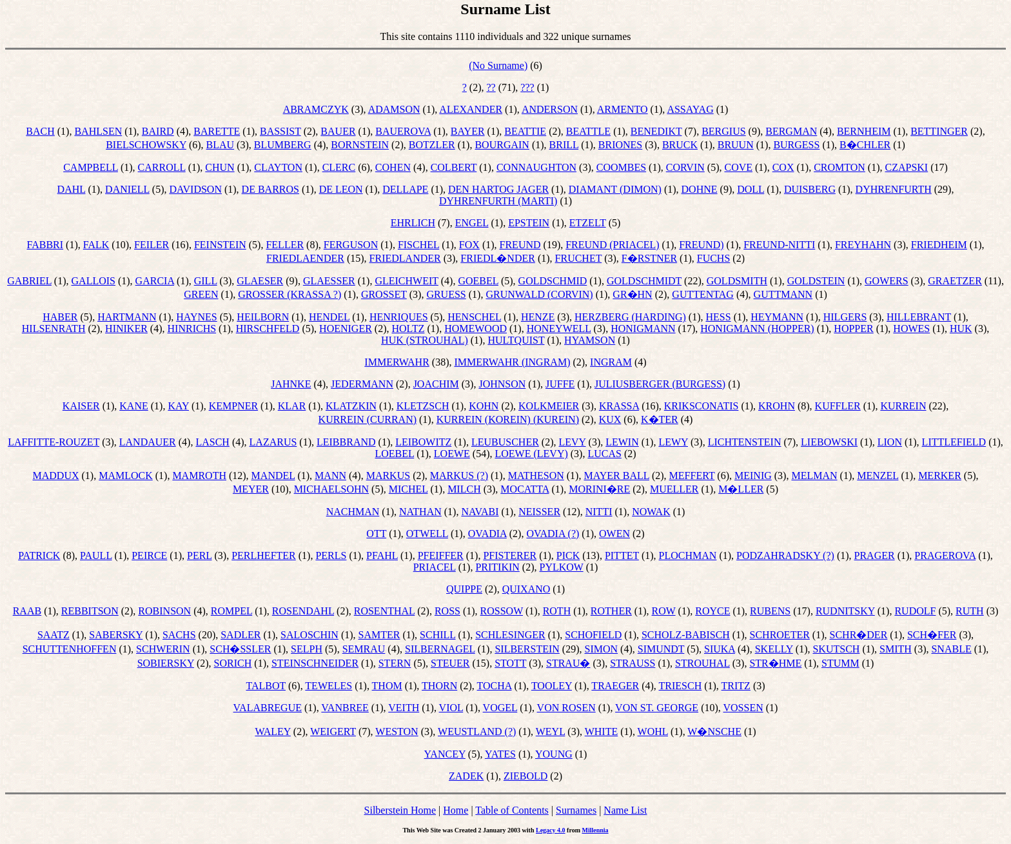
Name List (625, 810)
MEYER (251, 489)
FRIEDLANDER (405, 258)
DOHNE (700, 189)
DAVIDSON (195, 189)
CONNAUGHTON (536, 167)
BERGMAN (791, 131)
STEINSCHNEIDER (314, 663)
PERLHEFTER (263, 555)
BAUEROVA (403, 131)
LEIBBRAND (346, 442)
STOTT (510, 663)
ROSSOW (501, 610)
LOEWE (452, 453)
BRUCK (680, 144)
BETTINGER (939, 131)
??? (527, 87)
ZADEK (466, 775)
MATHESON (536, 475)
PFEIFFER (441, 555)
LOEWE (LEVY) (531, 453)
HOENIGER (345, 328)
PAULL (96, 555)
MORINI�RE (599, 489)
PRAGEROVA (945, 555)
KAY (178, 405)
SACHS (179, 634)
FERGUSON (351, 244)
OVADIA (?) (552, 533)
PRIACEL (434, 567)
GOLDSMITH (737, 280)
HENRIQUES (398, 316)
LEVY (572, 442)
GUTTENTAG (703, 294)
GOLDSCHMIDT (644, 280)
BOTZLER (432, 144)
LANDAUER (147, 442)
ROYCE (712, 610)
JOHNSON (501, 383)
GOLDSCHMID (552, 280)
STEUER (450, 663)
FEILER (151, 244)
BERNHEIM (864, 131)
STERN (394, 663)
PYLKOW (562, 567)
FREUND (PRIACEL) (612, 244)
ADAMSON (394, 109)
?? (490, 87)
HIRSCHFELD (268, 328)
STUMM (840, 663)
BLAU (220, 144)
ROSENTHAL (384, 610)
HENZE (538, 316)
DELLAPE (405, 189)
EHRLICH (413, 222)
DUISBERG (810, 189)
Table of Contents (512, 810)
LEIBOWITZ (423, 442)
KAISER (81, 405)
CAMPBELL (90, 167)
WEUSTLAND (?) (477, 731)
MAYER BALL (616, 475)
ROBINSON (164, 610)
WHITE (601, 731)
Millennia (595, 830)
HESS (718, 316)
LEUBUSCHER (505, 442)
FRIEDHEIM (939, 244)
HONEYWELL (559, 328)
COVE (738, 167)
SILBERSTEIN (527, 648)
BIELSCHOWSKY (146, 144)
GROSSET (384, 294)
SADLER (240, 634)
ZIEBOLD (525, 775)
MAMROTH (199, 475)
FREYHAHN (863, 244)
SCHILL (437, 634)
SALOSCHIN (309, 634)
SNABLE (951, 648)
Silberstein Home (400, 810)
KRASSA (619, 405)
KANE (133, 405)
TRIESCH (680, 685)
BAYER (468, 131)
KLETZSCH (423, 405)
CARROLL (162, 167)
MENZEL (877, 475)
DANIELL (127, 189)
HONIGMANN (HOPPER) (757, 328)
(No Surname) (498, 65)
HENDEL (329, 316)
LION (890, 442)
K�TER (659, 419)
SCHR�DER (859, 634)
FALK (96, 244)
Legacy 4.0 (550, 830)
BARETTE (216, 131)
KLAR (292, 405)
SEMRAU (364, 648)
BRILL (564, 144)
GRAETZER (955, 280)
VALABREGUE (267, 707)
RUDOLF (915, 610)
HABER (60, 316)
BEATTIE (525, 131)
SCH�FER (931, 634)
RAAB (27, 610)
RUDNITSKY (845, 610)
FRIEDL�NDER (497, 258)
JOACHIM (436, 383)
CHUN (219, 167)
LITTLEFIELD (954, 442)
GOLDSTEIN (816, 280)
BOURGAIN (502, 144)
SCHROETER (780, 634)
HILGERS (845, 316)
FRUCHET (578, 258)
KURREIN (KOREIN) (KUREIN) (508, 419)
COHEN (393, 167)
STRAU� (568, 663)
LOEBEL (394, 453)
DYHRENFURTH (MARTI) (498, 200)
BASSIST (280, 131)
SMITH (895, 648)
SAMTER (379, 634)
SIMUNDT (661, 648)
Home (455, 810)
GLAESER (260, 280)
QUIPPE (464, 589)
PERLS (330, 555)
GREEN (201, 294)
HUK (961, 328)
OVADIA (487, 533)
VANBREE (345, 707)
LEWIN (622, 442)
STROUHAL (702, 663)
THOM (387, 685)
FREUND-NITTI (779, 244)
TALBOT (266, 685)
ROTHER (611, 610)
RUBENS (770, 610)
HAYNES (196, 316)
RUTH (970, 610)
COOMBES (621, 167)
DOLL (750, 189)
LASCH (212, 442)
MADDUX (56, 475)
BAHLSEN (98, 131)
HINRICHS (192, 328)
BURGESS (796, 144)
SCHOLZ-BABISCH (686, 634)
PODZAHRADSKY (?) (785, 555)
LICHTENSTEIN (744, 442)
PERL (199, 555)
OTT (376, 533)
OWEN (614, 533)
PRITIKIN (497, 567)
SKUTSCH (835, 648)
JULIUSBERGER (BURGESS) (659, 383)
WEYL (550, 731)
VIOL (451, 707)
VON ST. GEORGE (656, 707)
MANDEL (273, 475)
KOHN (483, 405)
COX (783, 167)
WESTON (396, 731)
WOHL (653, 731)
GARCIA (154, 280)
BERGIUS (723, 131)
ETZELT (587, 222)
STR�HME (775, 663)
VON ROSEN (566, 707)
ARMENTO (622, 109)
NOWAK (651, 511)
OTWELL (427, 533)
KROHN (776, 405)
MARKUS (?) (459, 475)
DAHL (71, 189)
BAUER (337, 131)
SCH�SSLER (240, 648)
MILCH (464, 489)
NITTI (599, 511)
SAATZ (53, 634)
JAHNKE (291, 383)
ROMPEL (231, 610)
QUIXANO (526, 589)
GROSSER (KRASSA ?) (289, 294)
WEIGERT (333, 731)
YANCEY (445, 754)
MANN (330, 475)
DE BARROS (270, 189)
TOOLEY (551, 685)
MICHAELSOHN (331, 489)
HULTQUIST (515, 340)
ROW (664, 610)
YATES (500, 754)
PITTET (622, 555)
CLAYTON (278, 167)
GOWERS (886, 280)
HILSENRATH (54, 328)
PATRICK (39, 555)
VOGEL (500, 707)
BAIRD (158, 131)
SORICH (233, 663)
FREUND (520, 244)
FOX (469, 244)
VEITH (403, 707)
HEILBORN (263, 316)
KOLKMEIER (548, 405)
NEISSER (539, 511)
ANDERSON (550, 109)
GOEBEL (478, 280)
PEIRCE (149, 555)
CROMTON (839, 167)
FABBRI (45, 244)
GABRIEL (29, 280)
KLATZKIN (351, 405)
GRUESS (446, 294)
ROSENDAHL (303, 610)
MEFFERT (692, 475)
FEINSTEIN (220, 244)
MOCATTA (524, 489)
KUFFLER (838, 405)
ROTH (557, 610)
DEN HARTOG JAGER (498, 189)
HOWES (911, 328)
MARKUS (388, 475)
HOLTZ (408, 328)
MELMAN (814, 475)
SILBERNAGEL (440, 648)
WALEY (272, 731)
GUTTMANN (783, 294)
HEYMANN (777, 316)
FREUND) (701, 244)
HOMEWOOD (475, 328)
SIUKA (719, 648)
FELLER (285, 244)
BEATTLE (588, 131)
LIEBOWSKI (829, 442)
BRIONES (620, 144)
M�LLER (740, 489)
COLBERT (454, 167)
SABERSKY (115, 634)
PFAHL (382, 555)
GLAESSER (329, 280)
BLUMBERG (282, 144)
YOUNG (554, 754)
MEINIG (753, 475)
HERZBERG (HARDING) (630, 316)
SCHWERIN (163, 648)
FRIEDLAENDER (305, 258)
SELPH (306, 648)
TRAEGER (615, 685)
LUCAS (604, 453)
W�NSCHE (714, 731)
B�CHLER (864, 144)
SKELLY (774, 648)
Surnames (576, 810)
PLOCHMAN (688, 555)
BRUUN (736, 144)
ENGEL (472, 222)
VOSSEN (743, 707)
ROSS (447, 610)
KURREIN (903, 405)
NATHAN (420, 511)
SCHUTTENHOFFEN (70, 648)
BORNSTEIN (360, 144)
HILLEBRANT (919, 316)
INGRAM (611, 362)
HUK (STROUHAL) (424, 340)
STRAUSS (632, 663)
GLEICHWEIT (406, 280)
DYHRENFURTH (894, 189)
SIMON (601, 648)
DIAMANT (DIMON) (615, 189)
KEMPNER (233, 405)
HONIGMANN (643, 328)
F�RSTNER (649, 258)
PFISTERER (509, 555)
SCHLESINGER (510, 634)
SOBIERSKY (165, 663)
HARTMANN (126, 316)
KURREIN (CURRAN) (368, 419)
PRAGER (874, 555)
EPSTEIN (528, 222)
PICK (568, 555)
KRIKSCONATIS (701, 405)
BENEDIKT (656, 131)
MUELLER (674, 489)
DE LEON (341, 189)
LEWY (673, 442)
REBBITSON (90, 610)
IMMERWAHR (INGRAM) (512, 362)
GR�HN (632, 294)
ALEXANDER (470, 109)
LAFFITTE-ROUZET (53, 442)
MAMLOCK (126, 475)
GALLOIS (93, 280)
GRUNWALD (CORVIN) (539, 294)
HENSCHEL (474, 316)
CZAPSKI (906, 167)
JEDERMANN (362, 383)
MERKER (939, 475)
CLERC (339, 167)
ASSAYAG (690, 109)
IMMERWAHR (396, 362)
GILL (205, 280)
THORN (439, 685)
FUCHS (714, 258)
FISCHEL (418, 244)
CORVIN (685, 167)
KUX (610, 419)
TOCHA (494, 685)
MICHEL (408, 489)
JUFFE (559, 383)
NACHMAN (353, 511)
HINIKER (126, 328)
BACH (40, 131)
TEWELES (328, 685)
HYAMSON (589, 340)
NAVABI (479, 511)
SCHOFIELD (593, 634)
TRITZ (736, 685)
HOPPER (853, 328)
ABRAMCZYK (316, 109)
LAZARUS (273, 442)
